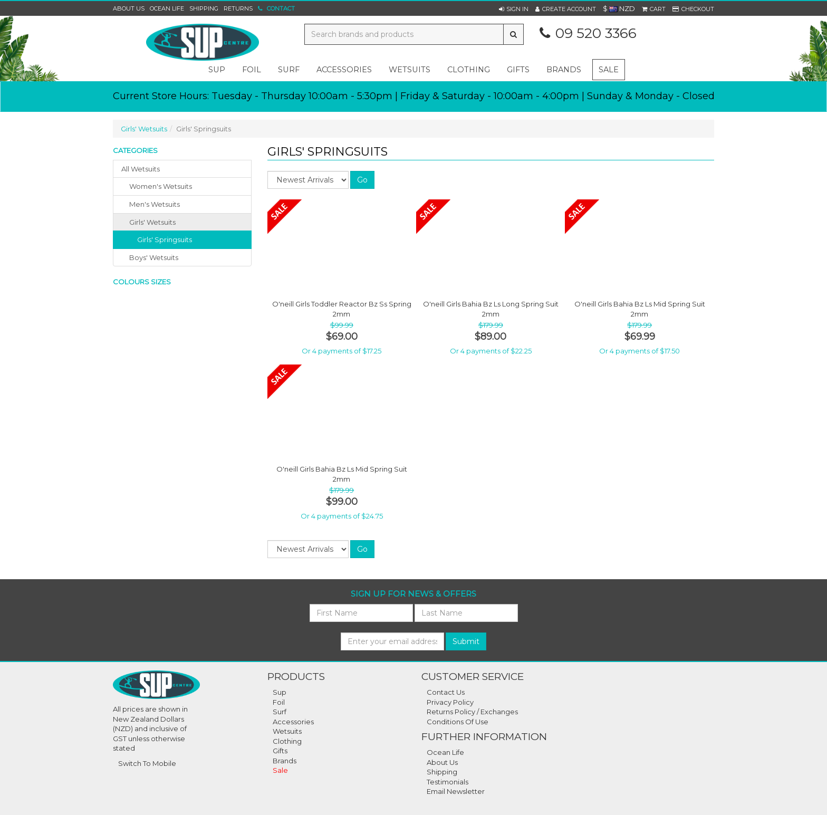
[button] (513, 9)
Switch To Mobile (147, 763)
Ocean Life (167, 8)
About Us (129, 8)
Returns (238, 8)
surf (289, 69)
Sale (609, 69)
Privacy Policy (450, 702)
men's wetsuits (154, 204)
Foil (279, 702)
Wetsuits (287, 731)
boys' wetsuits (153, 257)
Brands (563, 69)
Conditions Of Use (457, 721)
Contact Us (446, 692)
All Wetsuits (140, 169)
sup (216, 69)
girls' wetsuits (152, 222)
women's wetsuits (160, 186)
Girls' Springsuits (164, 239)
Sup (279, 692)
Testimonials (447, 782)
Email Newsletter (456, 791)
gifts (518, 69)
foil (251, 69)
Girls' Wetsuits (144, 128)
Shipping (203, 8)
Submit (466, 641)
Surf (279, 711)
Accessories (293, 721)
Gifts (280, 750)
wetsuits (409, 69)
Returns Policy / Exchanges (472, 711)
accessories (344, 69)
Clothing (287, 741)
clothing (468, 69)
